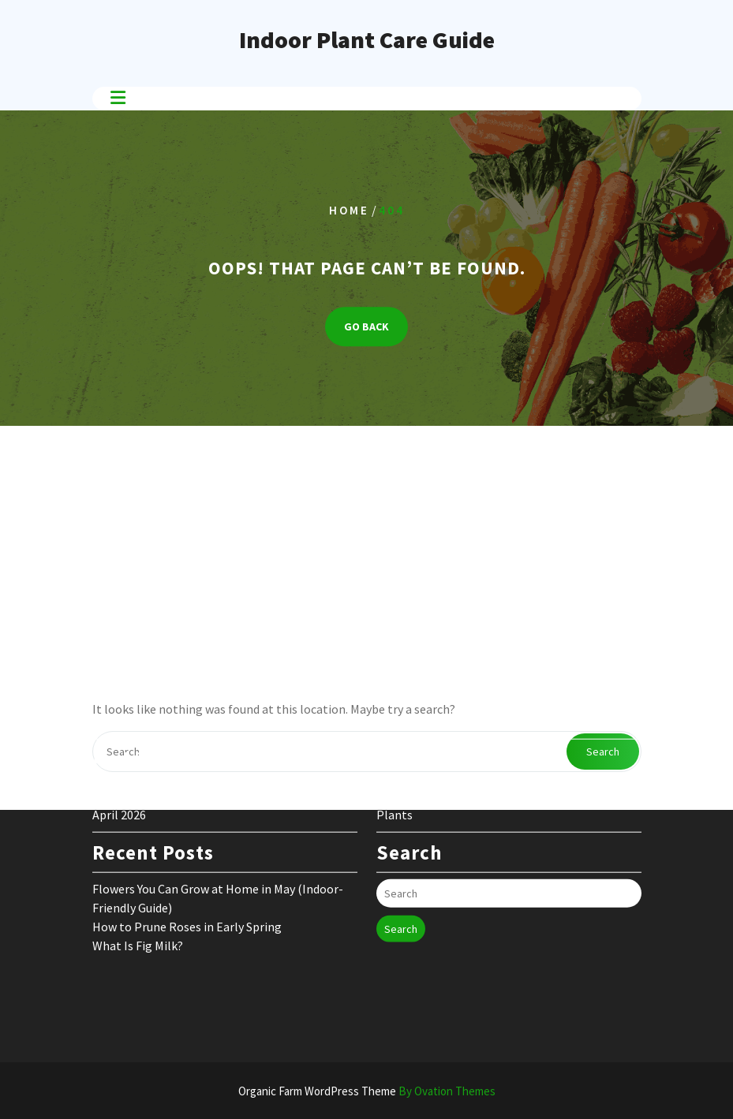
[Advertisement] (366, 551)
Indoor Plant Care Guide (367, 39)
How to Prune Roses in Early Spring (187, 890)
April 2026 (119, 778)
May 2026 (116, 759)
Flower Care (408, 759)
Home (349, 210)
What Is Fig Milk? (137, 909)
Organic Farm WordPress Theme (367, 1091)
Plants (394, 778)
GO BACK (366, 326)
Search (400, 893)
